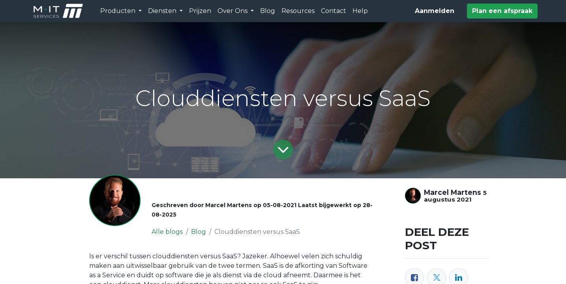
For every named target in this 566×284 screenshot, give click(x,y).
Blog (198, 231)
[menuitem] (200, 11)
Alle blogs (167, 231)
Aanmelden (434, 11)
